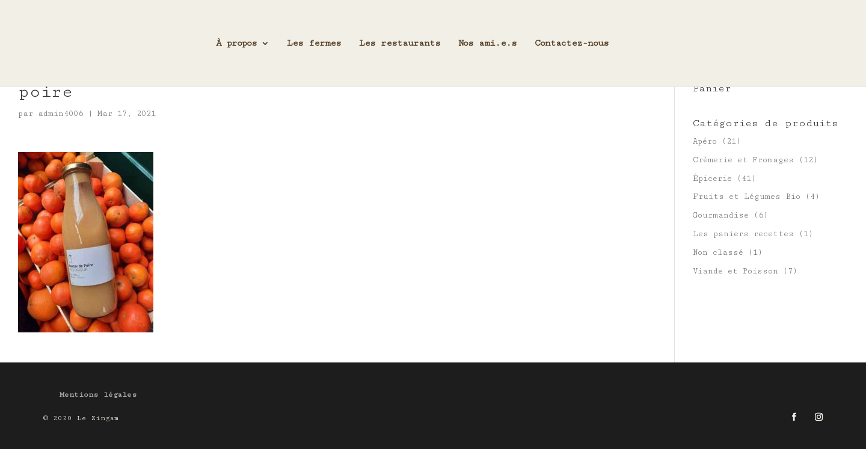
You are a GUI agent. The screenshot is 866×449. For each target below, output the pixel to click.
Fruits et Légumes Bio (746, 196)
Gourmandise (721, 215)
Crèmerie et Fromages (743, 160)
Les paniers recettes (743, 234)
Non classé (718, 252)
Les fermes (314, 43)
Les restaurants (399, 43)
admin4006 (60, 113)
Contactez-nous (572, 43)
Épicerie (712, 178)
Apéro (705, 141)
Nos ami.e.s (487, 43)
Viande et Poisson (735, 271)
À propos (236, 43)
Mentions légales (98, 394)
